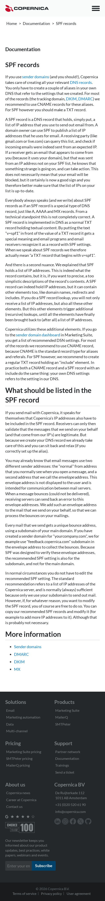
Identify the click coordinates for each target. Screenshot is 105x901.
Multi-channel (17, 731)
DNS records (81, 82)
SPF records (66, 23)
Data (10, 724)
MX (17, 669)
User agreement (79, 893)
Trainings (62, 765)
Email (10, 710)
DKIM (71, 98)
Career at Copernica (21, 800)
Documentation (36, 23)
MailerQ (61, 717)
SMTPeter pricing (19, 758)
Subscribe (43, 865)
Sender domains (27, 646)
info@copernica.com (70, 811)
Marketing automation (23, 717)
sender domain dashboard (38, 334)
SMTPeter (63, 724)
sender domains (35, 76)
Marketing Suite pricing (23, 752)
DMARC (85, 98)
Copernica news (18, 793)
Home (11, 23)
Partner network (67, 752)
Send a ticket (64, 772)
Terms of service (24, 893)
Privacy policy (51, 893)
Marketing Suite (67, 710)
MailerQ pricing (18, 765)
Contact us (14, 806)
